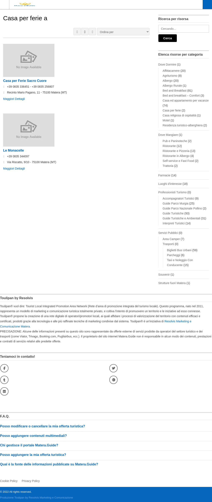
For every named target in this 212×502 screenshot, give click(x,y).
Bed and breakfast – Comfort (181, 95)
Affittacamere (171, 70)
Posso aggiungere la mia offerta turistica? (33, 454)
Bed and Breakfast (175, 90)
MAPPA (92, 31)
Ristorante (169, 146)
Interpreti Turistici (174, 223)
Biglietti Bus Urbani (179, 250)
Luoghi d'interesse (170, 183)
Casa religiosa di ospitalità (179, 115)
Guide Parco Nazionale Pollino (182, 208)
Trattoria (168, 165)
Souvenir (164, 274)
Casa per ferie (172, 110)
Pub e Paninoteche (175, 141)
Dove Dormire (167, 64)
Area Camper (171, 239)
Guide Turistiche (173, 213)
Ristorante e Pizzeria (176, 151)
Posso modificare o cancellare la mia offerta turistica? (42, 426)
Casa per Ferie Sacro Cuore (25, 80)
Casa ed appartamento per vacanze (186, 100)
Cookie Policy (9, 480)
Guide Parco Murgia (176, 203)
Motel (166, 120)
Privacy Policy (31, 480)
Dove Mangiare (168, 134)
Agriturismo (170, 75)
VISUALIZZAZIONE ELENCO (84, 31)
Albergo (168, 80)
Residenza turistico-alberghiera (183, 125)
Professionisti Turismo (172, 192)
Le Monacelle (13, 150)
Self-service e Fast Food (178, 161)
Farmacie (164, 175)
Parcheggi (173, 255)
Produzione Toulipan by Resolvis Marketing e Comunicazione (36, 496)
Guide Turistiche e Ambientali (181, 218)
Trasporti (168, 244)
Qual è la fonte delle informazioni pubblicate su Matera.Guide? (49, 464)
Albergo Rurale (172, 85)
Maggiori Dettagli (14, 98)
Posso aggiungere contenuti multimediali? (33, 435)
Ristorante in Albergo (176, 156)
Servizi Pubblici (168, 232)
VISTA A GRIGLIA (77, 31)
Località (207, 4)
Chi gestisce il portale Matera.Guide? (29, 445)
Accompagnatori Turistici (178, 198)
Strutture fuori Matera (172, 283)
